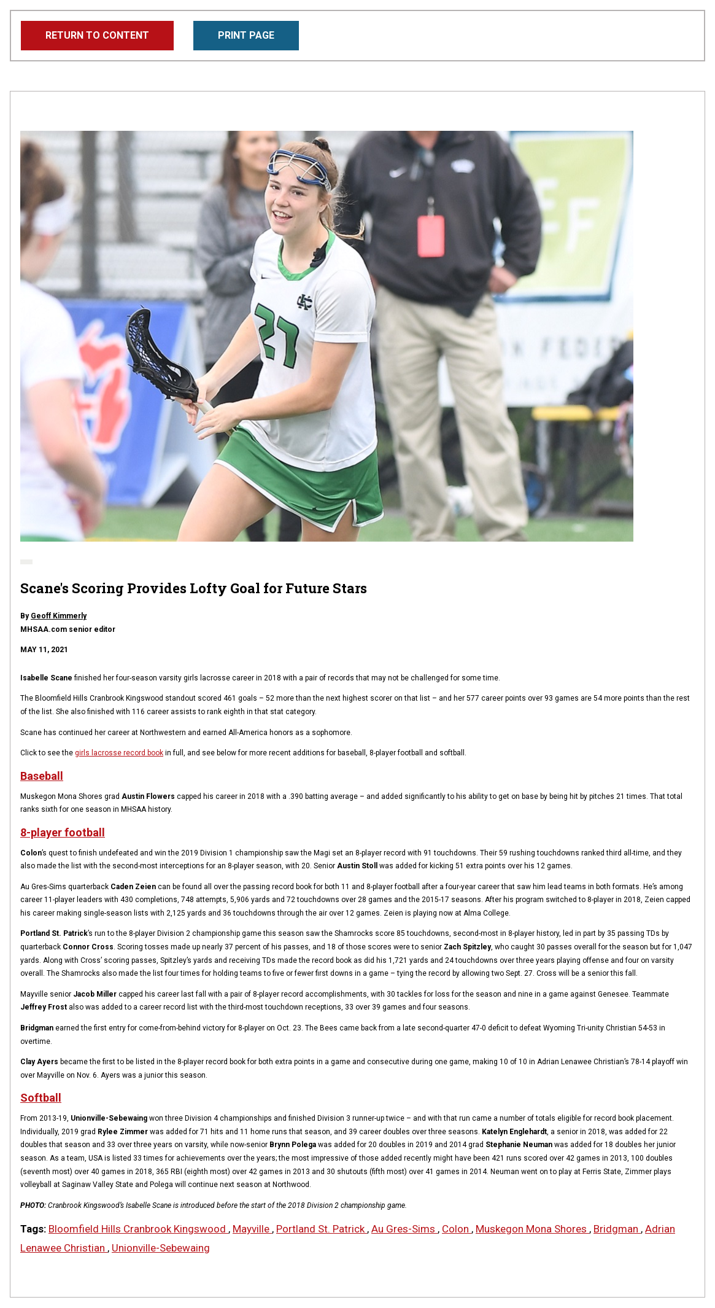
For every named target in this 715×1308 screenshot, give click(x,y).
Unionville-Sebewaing (161, 1248)
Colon (456, 1229)
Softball (40, 1097)
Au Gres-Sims (404, 1229)
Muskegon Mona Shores (532, 1229)
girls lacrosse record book (119, 753)
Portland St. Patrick (321, 1229)
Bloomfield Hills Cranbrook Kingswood (138, 1229)
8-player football (62, 832)
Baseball (41, 775)
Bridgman (617, 1229)
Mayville (252, 1229)
